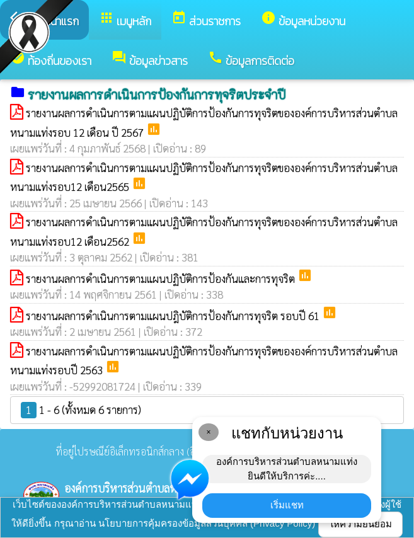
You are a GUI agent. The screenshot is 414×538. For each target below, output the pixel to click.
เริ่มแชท (287, 505)
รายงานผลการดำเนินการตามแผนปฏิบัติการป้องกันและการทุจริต (161, 278)
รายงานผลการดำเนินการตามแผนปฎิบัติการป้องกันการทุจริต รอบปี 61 (174, 316)
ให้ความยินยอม (360, 523)
